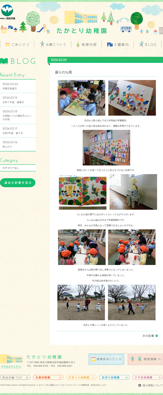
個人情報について (153, 385)
